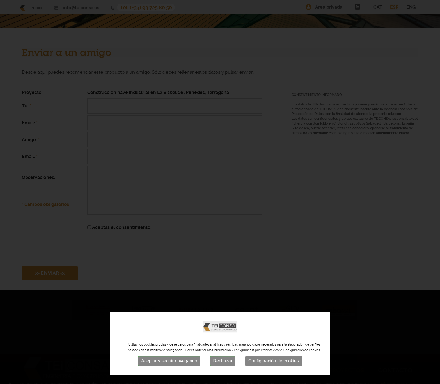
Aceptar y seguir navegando (169, 370)
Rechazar (222, 370)
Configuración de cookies (273, 370)
